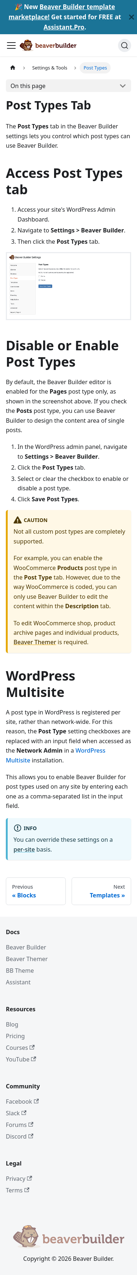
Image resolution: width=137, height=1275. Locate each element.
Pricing (15, 1036)
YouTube (21, 1059)
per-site (24, 849)
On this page (28, 86)
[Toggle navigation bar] (11, 45)
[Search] (124, 45)
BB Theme (20, 971)
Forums (19, 1125)
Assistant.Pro (63, 27)
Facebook (22, 1101)
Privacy (19, 1179)
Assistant (18, 982)
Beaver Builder (26, 947)
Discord (19, 1136)
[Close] (131, 17)
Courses (20, 1048)
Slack (16, 1113)
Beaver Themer (35, 642)
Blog (12, 1024)
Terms (17, 1190)
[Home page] (13, 67)
